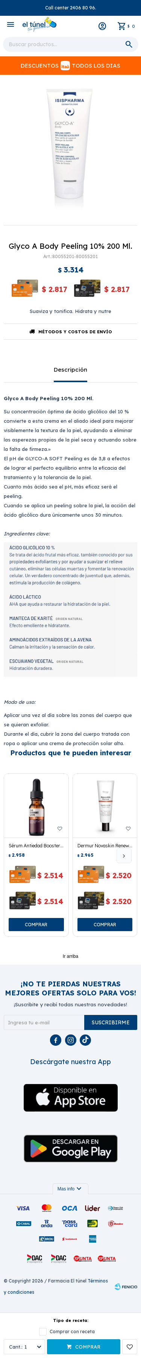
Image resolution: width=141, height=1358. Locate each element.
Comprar (87, 1347)
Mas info (70, 1189)
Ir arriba (70, 956)
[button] (124, 855)
